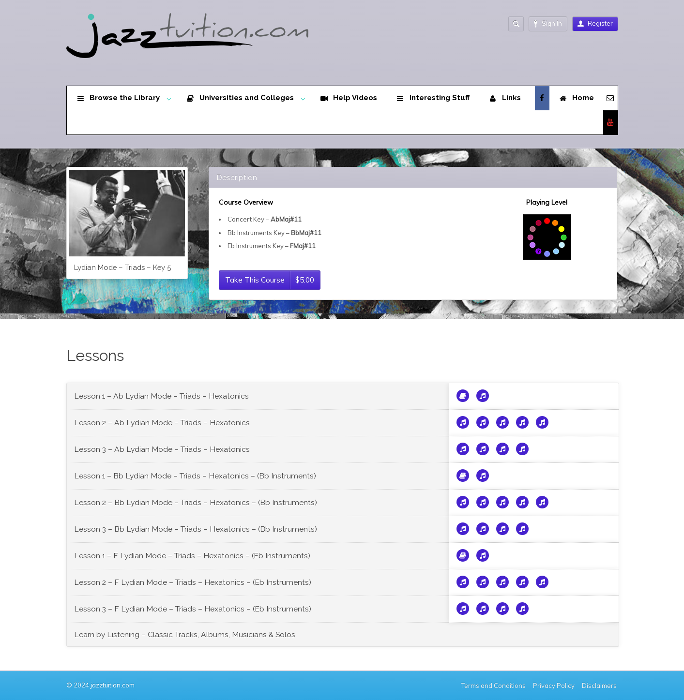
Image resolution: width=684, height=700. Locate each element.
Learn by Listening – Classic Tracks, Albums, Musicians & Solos (184, 634)
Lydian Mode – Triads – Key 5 (122, 267)
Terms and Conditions (493, 685)
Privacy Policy (554, 685)
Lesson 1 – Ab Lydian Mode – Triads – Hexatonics (161, 396)
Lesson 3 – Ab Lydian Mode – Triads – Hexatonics (162, 449)
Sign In (548, 23)
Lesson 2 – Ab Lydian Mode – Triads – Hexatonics (162, 422)
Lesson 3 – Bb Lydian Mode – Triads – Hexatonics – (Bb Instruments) (195, 529)
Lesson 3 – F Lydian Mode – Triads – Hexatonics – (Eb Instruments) (192, 608)
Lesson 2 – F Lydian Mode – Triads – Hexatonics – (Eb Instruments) (192, 582)
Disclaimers (600, 685)
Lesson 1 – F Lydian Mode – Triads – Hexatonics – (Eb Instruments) (192, 555)
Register (595, 23)
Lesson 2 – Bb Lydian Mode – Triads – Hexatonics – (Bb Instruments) (195, 502)
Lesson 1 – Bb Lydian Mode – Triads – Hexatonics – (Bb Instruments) (195, 475)
